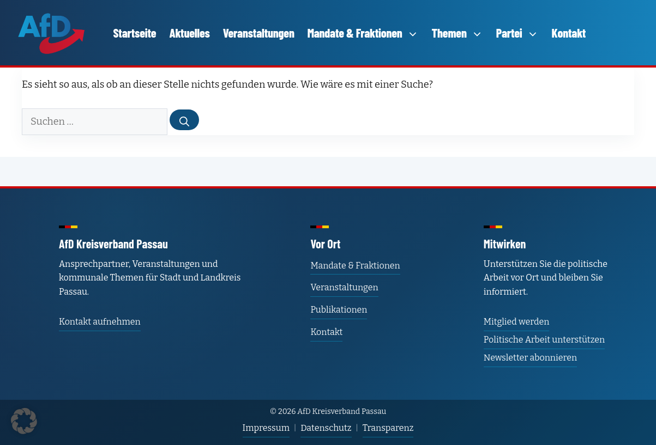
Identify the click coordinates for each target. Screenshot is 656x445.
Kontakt (569, 33)
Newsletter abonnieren (530, 357)
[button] (24, 421)
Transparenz (388, 428)
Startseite (135, 33)
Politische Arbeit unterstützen (544, 339)
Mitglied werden (516, 321)
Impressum (266, 428)
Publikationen (338, 309)
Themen (457, 33)
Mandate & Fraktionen (363, 33)
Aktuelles (189, 33)
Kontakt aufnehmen (100, 321)
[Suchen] (184, 119)
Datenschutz (325, 428)
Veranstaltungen (258, 33)
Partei (517, 33)
